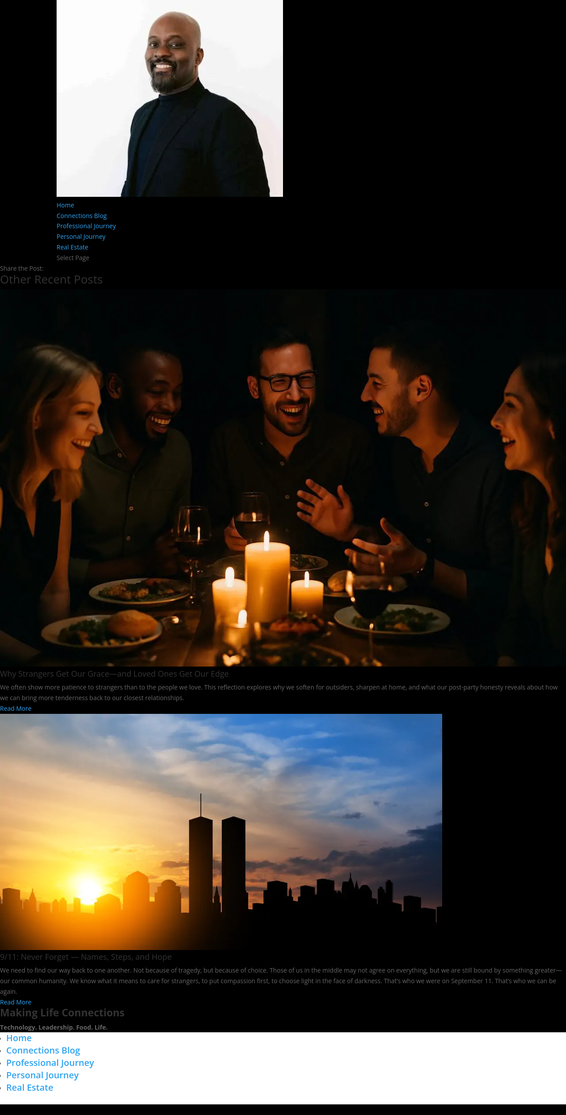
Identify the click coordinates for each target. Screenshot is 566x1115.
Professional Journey (86, 226)
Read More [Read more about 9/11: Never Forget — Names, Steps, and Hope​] (15, 1002)
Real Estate (72, 247)
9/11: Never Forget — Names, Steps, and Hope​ (86, 956)
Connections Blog (82, 215)
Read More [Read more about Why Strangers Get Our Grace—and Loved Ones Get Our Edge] (15, 708)
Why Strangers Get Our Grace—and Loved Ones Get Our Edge (114, 673)
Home (65, 205)
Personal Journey (81, 236)
